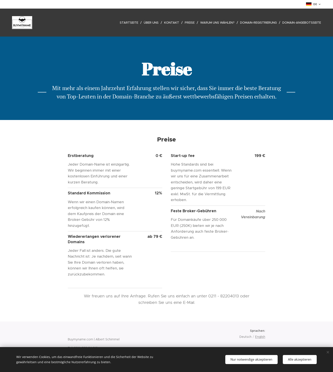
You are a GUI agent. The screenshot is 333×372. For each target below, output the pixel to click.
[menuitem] (130, 22)
